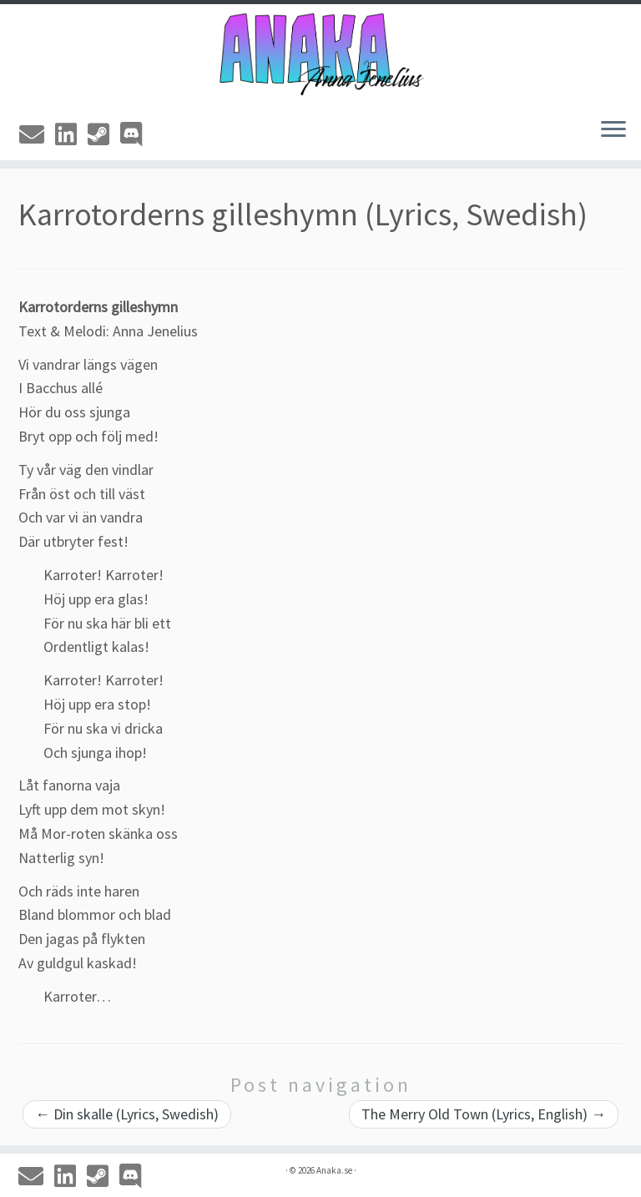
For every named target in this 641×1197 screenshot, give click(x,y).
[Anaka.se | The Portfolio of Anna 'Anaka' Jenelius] (320, 54)
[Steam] (104, 134)
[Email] (37, 134)
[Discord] (136, 134)
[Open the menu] (613, 130)
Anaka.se (334, 1170)
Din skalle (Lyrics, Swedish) (127, 1114)
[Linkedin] (71, 134)
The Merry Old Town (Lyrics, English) (483, 1114)
